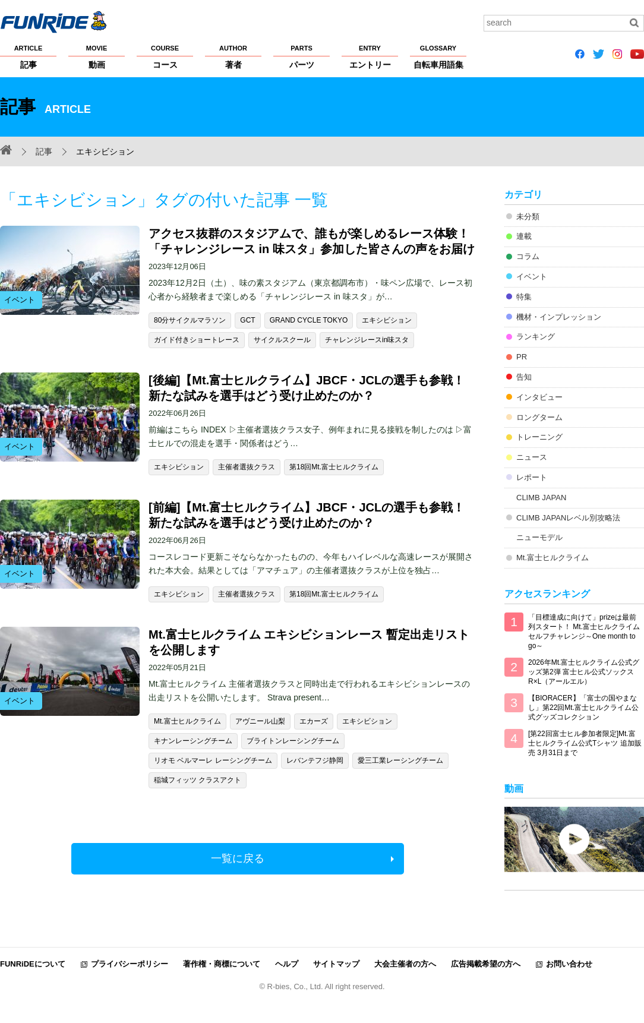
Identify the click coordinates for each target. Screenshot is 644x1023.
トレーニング (539, 436)
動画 (96, 56)
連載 (524, 236)
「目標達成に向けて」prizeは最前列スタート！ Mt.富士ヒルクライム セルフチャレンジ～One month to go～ (584, 631)
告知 (524, 376)
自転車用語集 (438, 56)
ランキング (535, 336)
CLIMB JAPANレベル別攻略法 (568, 517)
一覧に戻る (237, 858)
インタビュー (539, 397)
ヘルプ (286, 963)
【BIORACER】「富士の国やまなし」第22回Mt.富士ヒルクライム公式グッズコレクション (583, 707)
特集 (524, 296)
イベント (531, 276)
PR (521, 356)
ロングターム (539, 417)
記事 (28, 56)
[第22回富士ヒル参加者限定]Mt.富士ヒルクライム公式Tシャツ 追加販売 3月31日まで (585, 743)
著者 (233, 56)
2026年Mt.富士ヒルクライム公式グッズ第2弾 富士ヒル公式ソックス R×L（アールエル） (583, 672)
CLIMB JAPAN (541, 497)
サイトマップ (336, 963)
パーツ (301, 56)
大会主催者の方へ (405, 963)
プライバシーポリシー (129, 963)
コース (165, 56)
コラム (527, 256)
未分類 (527, 216)
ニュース (531, 457)
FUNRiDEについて (32, 963)
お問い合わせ (569, 963)
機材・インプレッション (558, 316)
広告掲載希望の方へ (485, 963)
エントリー (370, 56)
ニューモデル (539, 537)
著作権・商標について (221, 963)
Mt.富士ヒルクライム (552, 557)
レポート (531, 477)
